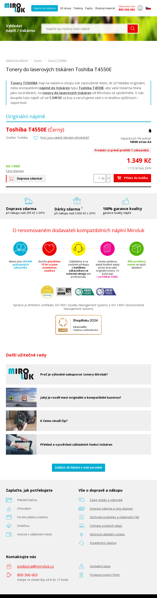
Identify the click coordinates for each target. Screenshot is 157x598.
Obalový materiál (105, 8)
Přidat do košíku (132, 178)
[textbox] (85, 29)
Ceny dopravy (15, 171)
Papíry (89, 8)
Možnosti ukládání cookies (107, 534)
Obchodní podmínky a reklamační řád (114, 517)
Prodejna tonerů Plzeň (105, 575)
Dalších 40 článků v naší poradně (78, 467)
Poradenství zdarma (103, 543)
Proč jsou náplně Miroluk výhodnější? (64, 137)
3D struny (65, 8)
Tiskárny (78, 8)
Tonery (38, 60)
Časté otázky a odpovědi (106, 500)
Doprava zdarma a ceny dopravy (111, 508)
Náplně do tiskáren (45, 8)
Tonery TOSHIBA (57, 60)
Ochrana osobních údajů (106, 526)
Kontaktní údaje (100, 566)
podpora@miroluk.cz (35, 566)
